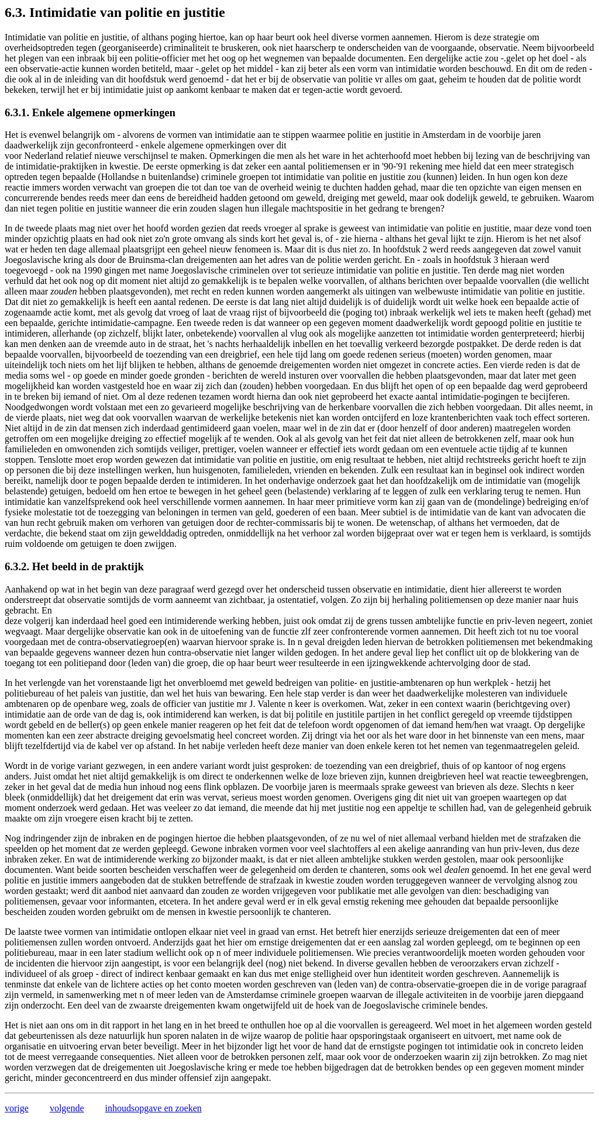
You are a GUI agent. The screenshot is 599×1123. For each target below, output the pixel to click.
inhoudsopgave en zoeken (153, 1108)
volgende (67, 1108)
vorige (17, 1108)
